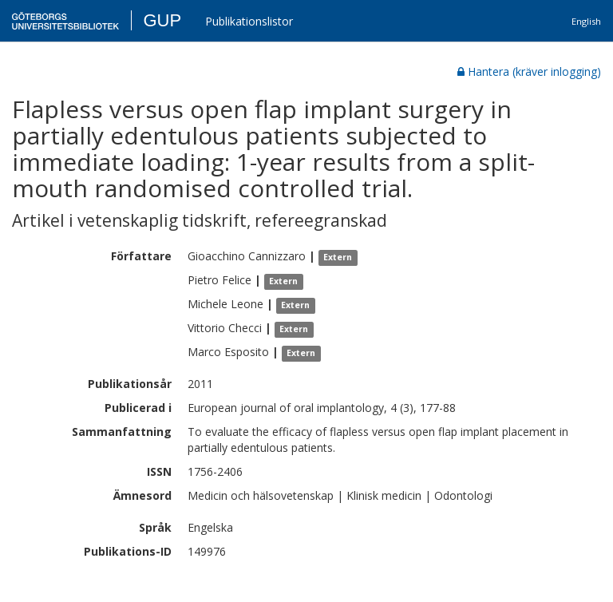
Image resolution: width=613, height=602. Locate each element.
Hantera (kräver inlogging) (529, 71)
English (586, 21)
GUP (162, 20)
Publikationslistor (249, 21)
